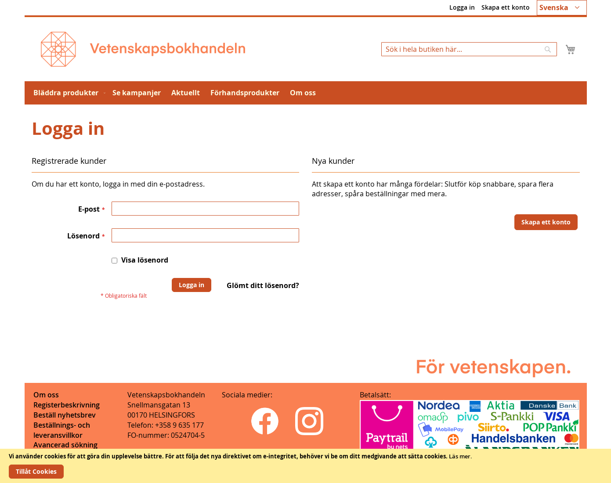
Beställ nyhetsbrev (64, 415)
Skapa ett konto (505, 7)
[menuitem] (67, 93)
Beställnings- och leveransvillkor (61, 430)
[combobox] (469, 49)
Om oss (46, 395)
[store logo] (143, 49)
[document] (305, 466)
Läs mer (459, 456)
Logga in (462, 7)
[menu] (306, 93)
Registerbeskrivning (66, 405)
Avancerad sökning (65, 445)
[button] (561, 8)
